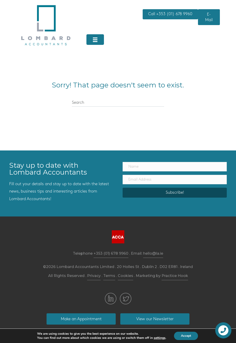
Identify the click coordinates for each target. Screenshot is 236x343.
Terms (109, 276)
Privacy (94, 276)
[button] (170, 14)
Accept (186, 336)
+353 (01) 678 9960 (111, 253)
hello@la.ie (153, 253)
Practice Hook (175, 276)
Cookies (125, 276)
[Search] (118, 103)
